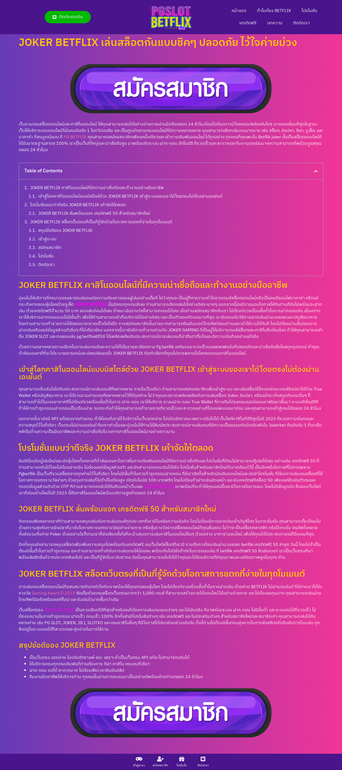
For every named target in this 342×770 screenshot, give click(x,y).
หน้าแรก (239, 10)
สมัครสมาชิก (49, 248)
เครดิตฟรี (247, 23)
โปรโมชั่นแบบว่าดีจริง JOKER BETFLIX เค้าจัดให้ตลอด (78, 205)
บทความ (274, 23)
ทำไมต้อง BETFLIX (274, 10)
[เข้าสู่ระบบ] (139, 759)
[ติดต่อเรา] (203, 759)
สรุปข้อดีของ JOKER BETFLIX (65, 231)
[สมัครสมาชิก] (160, 759)
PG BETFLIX (75, 137)
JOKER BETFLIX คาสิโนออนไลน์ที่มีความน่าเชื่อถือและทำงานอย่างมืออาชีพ (97, 188)
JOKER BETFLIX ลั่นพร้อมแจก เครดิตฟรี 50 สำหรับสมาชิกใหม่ (94, 213)
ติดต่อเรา (301, 23)
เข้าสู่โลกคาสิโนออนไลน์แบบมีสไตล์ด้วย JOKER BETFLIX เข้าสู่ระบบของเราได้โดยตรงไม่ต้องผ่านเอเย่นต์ (130, 196)
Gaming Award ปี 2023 (53, 593)
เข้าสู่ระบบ (47, 239)
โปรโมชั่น (309, 10)
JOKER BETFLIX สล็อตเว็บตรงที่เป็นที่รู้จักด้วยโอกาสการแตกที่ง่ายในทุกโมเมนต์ (101, 222)
